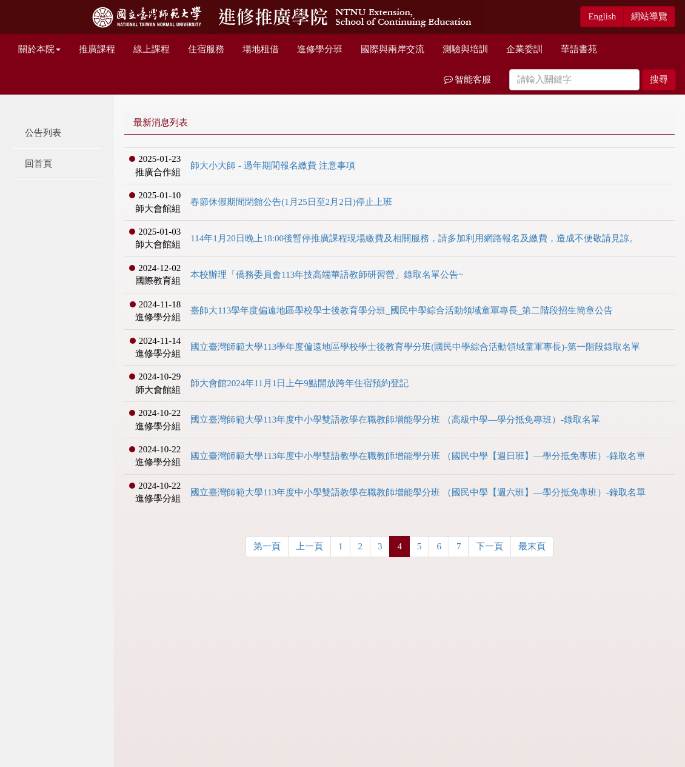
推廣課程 (97, 49)
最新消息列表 (160, 122)
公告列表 (43, 133)
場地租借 (260, 49)
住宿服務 (206, 49)
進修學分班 (320, 49)
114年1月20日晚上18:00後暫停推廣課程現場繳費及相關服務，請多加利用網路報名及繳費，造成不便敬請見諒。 (414, 238)
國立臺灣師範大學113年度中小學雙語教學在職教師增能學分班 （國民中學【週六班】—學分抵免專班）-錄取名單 (418, 492)
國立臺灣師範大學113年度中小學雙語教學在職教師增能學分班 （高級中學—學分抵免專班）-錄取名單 (395, 419)
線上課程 (151, 49)
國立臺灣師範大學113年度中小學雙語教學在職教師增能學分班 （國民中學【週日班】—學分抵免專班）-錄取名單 (418, 456)
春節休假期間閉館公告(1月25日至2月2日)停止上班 (291, 202)
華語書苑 (579, 49)
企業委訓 (524, 49)
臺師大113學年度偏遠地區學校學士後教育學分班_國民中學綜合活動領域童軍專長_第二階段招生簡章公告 (401, 310)
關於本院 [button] (39, 49)
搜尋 (659, 79)
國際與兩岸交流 (392, 49)
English (602, 16)
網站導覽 (649, 16)
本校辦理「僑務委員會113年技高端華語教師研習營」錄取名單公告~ (326, 275)
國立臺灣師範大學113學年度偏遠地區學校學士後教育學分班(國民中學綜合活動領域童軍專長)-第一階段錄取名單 (415, 347)
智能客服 (468, 79)
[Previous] (267, 546)
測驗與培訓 (465, 49)
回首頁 (38, 164)
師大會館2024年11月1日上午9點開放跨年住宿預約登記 (299, 383)
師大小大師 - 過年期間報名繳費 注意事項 (272, 165)
